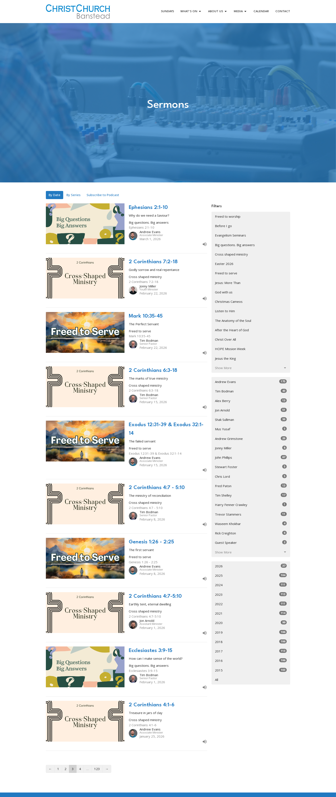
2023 (251, 594)
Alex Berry (251, 400)
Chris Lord (251, 476)
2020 (251, 622)
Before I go (223, 226)
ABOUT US (217, 11)
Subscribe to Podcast (103, 195)
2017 (251, 651)
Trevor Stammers (251, 514)
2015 (251, 670)
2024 (251, 585)
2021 (251, 613)
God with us (223, 292)
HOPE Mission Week (230, 349)
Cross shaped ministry (231, 254)
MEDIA (240, 11)
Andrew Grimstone (251, 438)
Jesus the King (225, 358)
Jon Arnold (251, 410)
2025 (251, 575)
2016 (251, 660)
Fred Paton (251, 486)
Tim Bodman (251, 391)
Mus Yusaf (251, 429)
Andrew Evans (251, 381)
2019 (251, 632)
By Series (73, 195)
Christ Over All (225, 339)
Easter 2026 (224, 264)
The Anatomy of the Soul (233, 320)
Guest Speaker (251, 542)
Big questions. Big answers (235, 245)
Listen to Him (225, 311)
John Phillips (251, 457)
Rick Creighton (251, 533)
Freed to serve (226, 273)
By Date (54, 195)
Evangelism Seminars (230, 235)
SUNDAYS (167, 11)
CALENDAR (261, 11)
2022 (251, 604)
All (216, 679)
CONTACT (282, 11)
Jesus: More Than (227, 283)
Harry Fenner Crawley (251, 504)
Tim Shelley (251, 495)
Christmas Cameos (229, 301)
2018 (251, 641)
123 (97, 769)
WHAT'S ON (191, 11)
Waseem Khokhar (251, 523)
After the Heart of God (232, 330)
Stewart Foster (251, 466)
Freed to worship (227, 216)
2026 (251, 566)
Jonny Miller (251, 448)
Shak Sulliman (251, 419)
